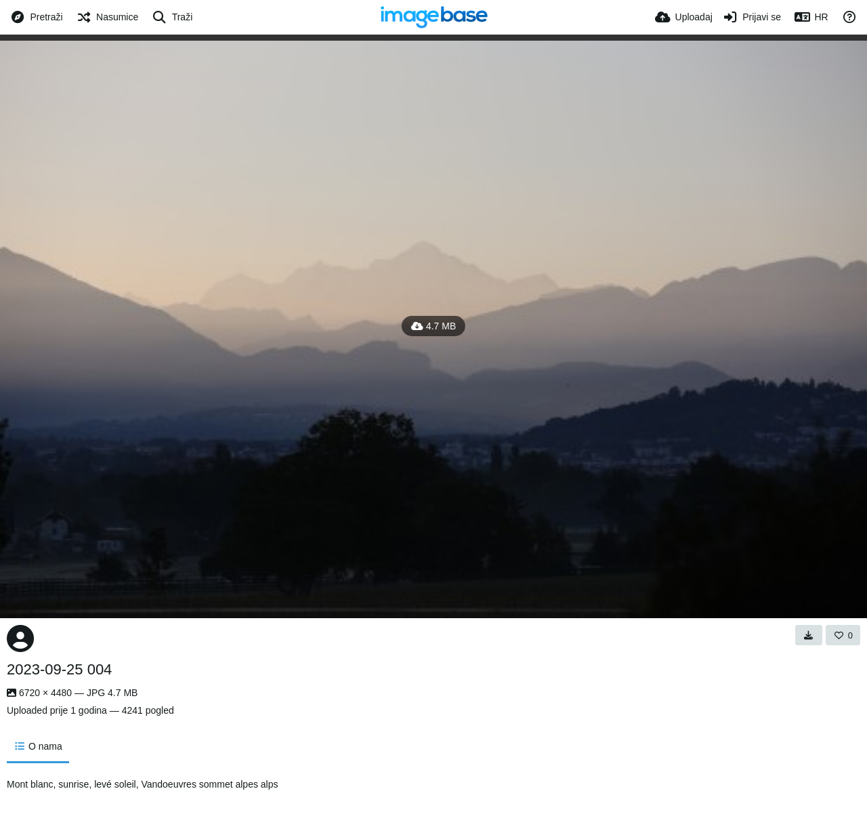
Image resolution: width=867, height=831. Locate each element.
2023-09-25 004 (59, 669)
